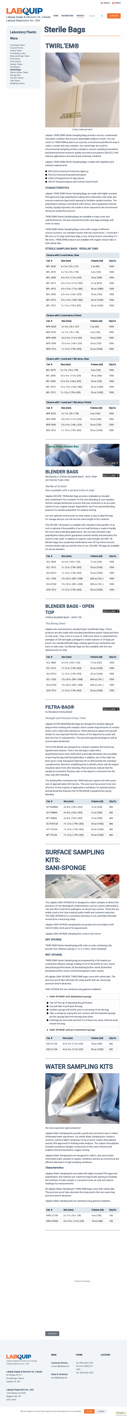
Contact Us (114, 16)
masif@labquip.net (59, 1378)
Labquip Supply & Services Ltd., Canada (28, 17)
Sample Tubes (16, 64)
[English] (105, 3)
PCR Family (15, 59)
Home (55, 16)
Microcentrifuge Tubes (20, 56)
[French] (116, 3)
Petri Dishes (15, 61)
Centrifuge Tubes (17, 45)
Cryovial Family (16, 48)
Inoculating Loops (18, 53)
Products (83, 15)
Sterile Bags (15, 70)
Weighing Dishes (17, 83)
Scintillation (15, 67)
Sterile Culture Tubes (19, 72)
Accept (89, 1411)
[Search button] (102, 15)
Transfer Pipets (17, 78)
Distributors (67, 16)
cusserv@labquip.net (60, 1366)
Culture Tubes (16, 50)
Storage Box (15, 75)
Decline (101, 1411)
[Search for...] (93, 15)
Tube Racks (15, 80)
